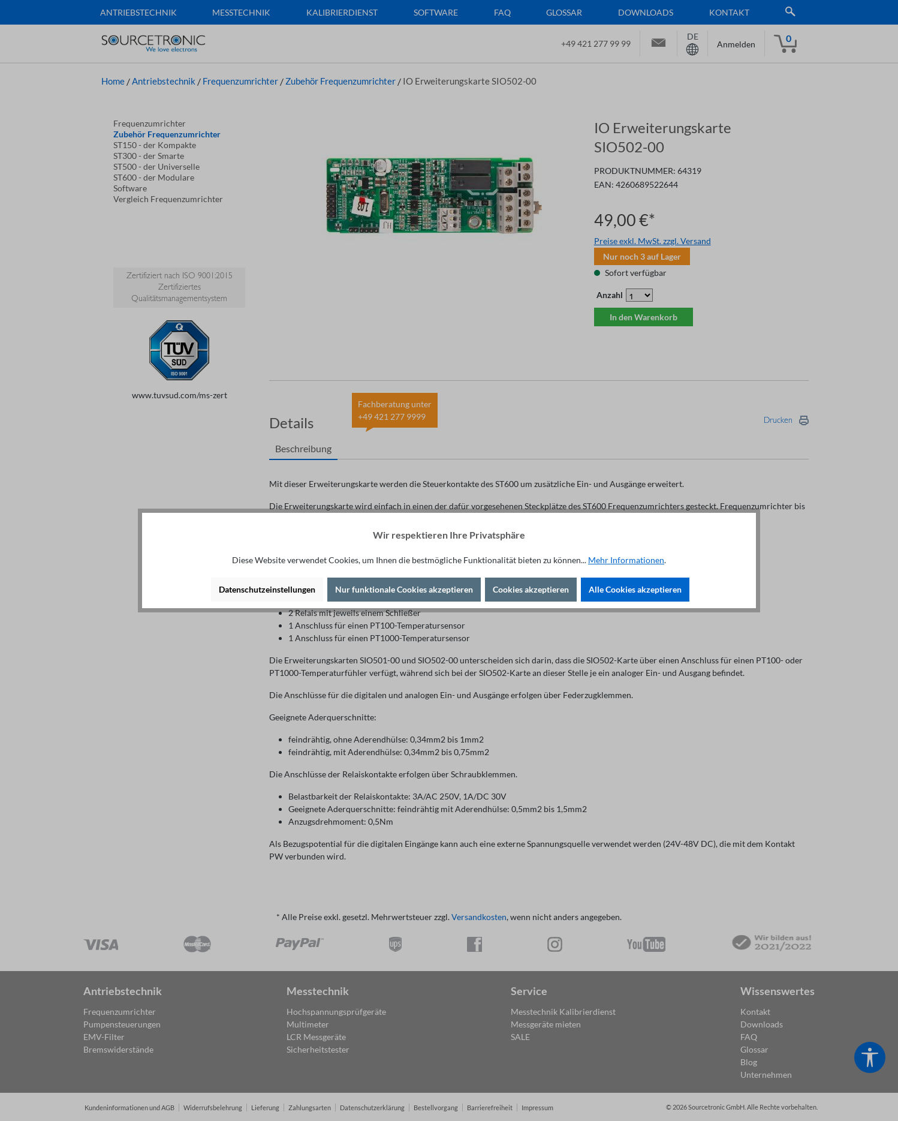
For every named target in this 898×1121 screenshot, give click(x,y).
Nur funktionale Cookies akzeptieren (404, 589)
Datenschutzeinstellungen (267, 589)
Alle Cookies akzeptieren (635, 589)
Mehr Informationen (626, 560)
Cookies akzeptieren (531, 589)
